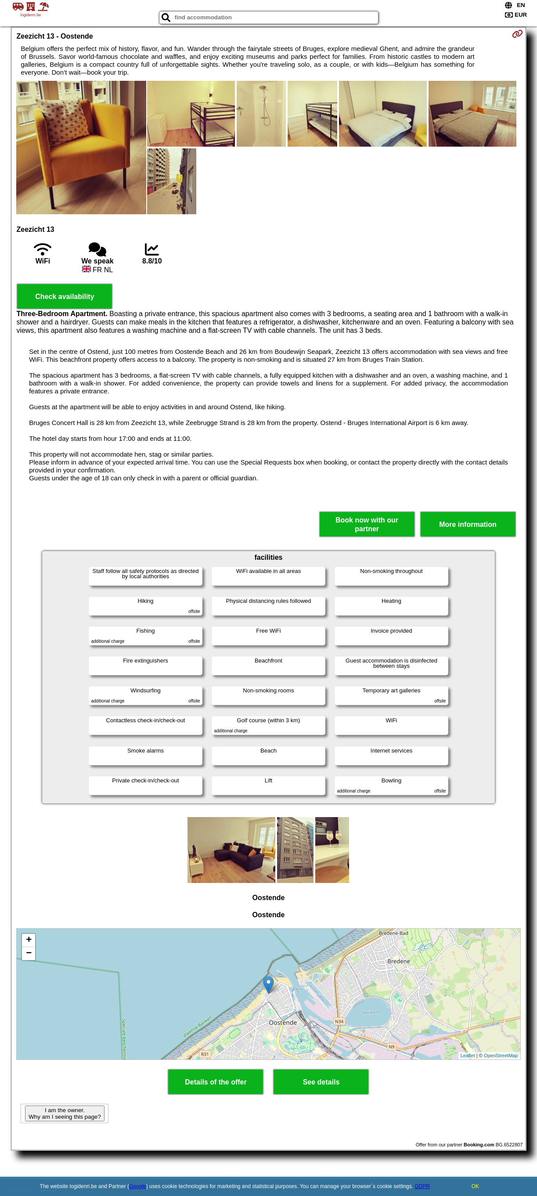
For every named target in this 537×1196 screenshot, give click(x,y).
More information (468, 524)
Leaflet (468, 1055)
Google (137, 1186)
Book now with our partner (366, 524)
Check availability (64, 296)
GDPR (422, 1186)
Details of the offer (215, 1082)
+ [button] (29, 940)
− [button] (29, 953)
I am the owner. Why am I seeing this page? (65, 1113)
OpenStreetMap (501, 1055)
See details (321, 1082)
